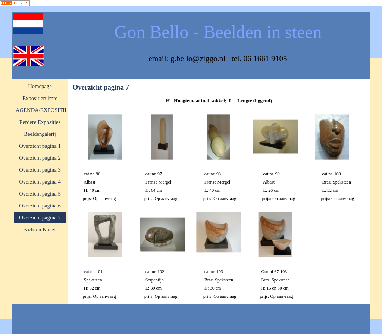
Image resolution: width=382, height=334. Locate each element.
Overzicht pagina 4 (40, 182)
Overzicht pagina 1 (40, 146)
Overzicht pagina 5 (40, 194)
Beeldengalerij (40, 134)
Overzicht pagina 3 (40, 170)
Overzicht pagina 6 (40, 206)
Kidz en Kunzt (40, 229)
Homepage (39, 86)
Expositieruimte (39, 98)
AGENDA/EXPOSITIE (42, 110)
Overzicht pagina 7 (40, 218)
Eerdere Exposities (39, 122)
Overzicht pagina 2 (40, 158)
